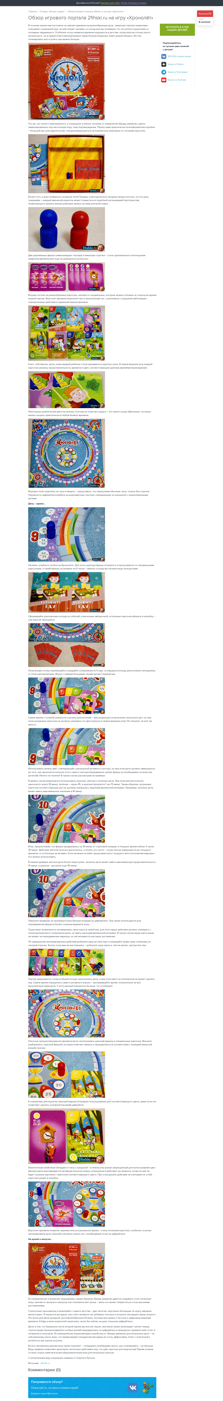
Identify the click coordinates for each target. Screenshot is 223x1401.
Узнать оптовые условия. (134, 3)
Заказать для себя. (110, 3)
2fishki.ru (45, 1363)
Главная (32, 11)
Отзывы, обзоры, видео (52, 11)
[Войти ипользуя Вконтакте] (133, 1388)
